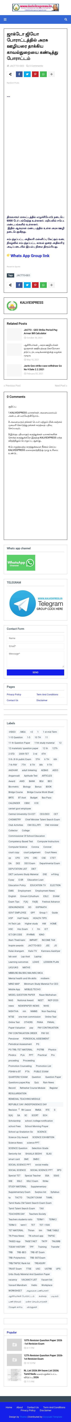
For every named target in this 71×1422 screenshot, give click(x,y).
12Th (55, 748)
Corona (35, 847)
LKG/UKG (13, 967)
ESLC (46, 896)
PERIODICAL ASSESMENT (36, 1038)
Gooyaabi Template (52, 1417)
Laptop (37, 956)
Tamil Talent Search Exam (22, 1208)
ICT (46, 929)
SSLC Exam (32, 1181)
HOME (53, 923)
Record (12, 1088)
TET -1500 (44, 1225)
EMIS (11, 891)
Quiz (36, 1082)
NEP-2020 (53, 1000)
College (26, 830)
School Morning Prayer (36, 1126)
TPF (32, 1247)
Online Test (14, 1022)
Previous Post (13, 385)
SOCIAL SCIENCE (17, 1170)
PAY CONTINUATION (48, 1027)
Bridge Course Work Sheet (40, 792)
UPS (58, 1268)
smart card (14, 1159)
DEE (18, 863)
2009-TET (24, 754)
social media (41, 1164)
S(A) (11, 1115)
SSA (47, 1175)
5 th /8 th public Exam (20, 759)
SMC (26, 1159)
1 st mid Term (50, 732)
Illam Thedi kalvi (17, 940)
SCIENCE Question (18, 1148)
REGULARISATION (18, 1093)
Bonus (38, 786)
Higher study (31, 923)
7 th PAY (13, 765)
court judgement (32, 852)
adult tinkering (29, 770)
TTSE (28, 1268)
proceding (14, 1060)
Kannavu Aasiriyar (50, 951)
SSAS (56, 1175)
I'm (38, 929)
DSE (45, 874)
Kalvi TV (32, 951)
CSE (44, 858)
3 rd (35, 754)
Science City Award (18, 1137)
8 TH (32, 765)
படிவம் (55, 1296)
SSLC (19, 1181)
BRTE (11, 797)
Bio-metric (14, 786)
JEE (48, 945)
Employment (24, 891)
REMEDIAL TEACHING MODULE (24, 1099)
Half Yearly (23, 918)
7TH (23, 765)
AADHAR (13, 770)
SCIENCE (42, 1132)
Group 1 (43, 912)
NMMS (33, 1011)
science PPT (33, 1142)
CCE (36, 803)
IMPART (33, 940)
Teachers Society (37, 1214)
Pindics (12, 1055)
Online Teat (50, 1016)
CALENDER (14, 803)
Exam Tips (14, 901)
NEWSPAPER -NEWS (28, 1006)
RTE (48, 1110)
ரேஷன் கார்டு (16, 1307)
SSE (10, 1181)
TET (33, 1225)
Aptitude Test (30, 775)
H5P (11, 918)
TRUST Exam (15, 1268)
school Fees (15, 1126)
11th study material (44, 743)
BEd (41, 781)
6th (55, 759)
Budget (33, 797)
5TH (38, 759)
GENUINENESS (16, 907)
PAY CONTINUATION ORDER (23, 1033)
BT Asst (22, 797)
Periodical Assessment (20, 1044)
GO (29, 907)
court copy (14, 852)
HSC (11, 929)
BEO (50, 781)
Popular (12, 1332)
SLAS (48, 1153)
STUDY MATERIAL (18, 1186)
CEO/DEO (44, 814)
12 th (45, 748)
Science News (16, 1142)
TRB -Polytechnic (17, 1258)
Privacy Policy (14, 694)
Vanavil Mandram (18, 1285)
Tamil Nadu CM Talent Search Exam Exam (30, 1203)
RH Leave (26, 1110)
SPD (59, 1170)
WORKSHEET (15, 1290)
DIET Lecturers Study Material (23, 874)
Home (9, 1407)
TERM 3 (12, 1225)
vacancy (13, 1279)
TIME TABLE (53, 1230)
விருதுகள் (32, 1307)
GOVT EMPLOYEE (17, 912)
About (19, 1407)
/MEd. (23, 732)
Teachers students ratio (20, 1219)
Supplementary (38, 1186)
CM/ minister (51, 825)
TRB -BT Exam (37, 1252)
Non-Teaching (49, 1011)
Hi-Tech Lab (14, 923)
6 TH (46, 759)
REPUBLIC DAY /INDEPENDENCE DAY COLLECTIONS (28, 1105)
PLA (22, 1055)
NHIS (46, 1006)
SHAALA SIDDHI (33, 1153)
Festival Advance (51, 901)
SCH (45, 1115)
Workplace (46, 1285)
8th (41, 765)
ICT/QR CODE (15, 934)
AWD (22, 781)
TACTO (18, 1197)
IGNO (41, 934)
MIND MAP (14, 984)
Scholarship (15, 1121)
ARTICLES (47, 775)
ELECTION (55, 885)
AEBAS (44, 770)
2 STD (12, 754)
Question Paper (53, 1077)
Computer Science (18, 847)
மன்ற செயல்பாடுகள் (36, 1301)
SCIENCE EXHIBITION (43, 1137)
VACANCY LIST (29, 1279)
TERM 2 (53, 1219)
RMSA (38, 1110)
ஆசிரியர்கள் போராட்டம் (21, 1296)
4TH (43, 754)
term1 (24, 1225)
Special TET (14, 1175)
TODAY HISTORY (17, 1247)
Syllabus (55, 1192)
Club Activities (16, 825)
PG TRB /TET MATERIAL (21, 1049)
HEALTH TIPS (40, 918)
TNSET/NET (31, 1241)
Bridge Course (16, 792)
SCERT (35, 1115)
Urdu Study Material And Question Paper (29, 1274)
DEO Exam (29, 863)
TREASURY (39, 1263)
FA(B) (35, 901)
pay (31, 1027)
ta (10, 1197)
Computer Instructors (48, 841)
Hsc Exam (22, 929)
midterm (45, 978)
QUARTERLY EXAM (18, 1077)
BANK (32, 781)
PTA (27, 1071)
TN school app (35, 1236)
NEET (41, 1000)
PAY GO (45, 1033)
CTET (53, 858)
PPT (31, 1055)
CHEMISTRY (15, 819)
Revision (13, 1110)
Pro (53, 1055)
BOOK (49, 786)
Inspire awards (16, 945)
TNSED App (14, 1241)
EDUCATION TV (38, 885)
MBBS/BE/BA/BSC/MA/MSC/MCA (26, 973)
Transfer (55, 1247)
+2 (31, 732)
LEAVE (36, 962)
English (12, 896)
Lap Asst (25, 956)
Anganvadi (14, 775)
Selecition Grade (40, 1148)
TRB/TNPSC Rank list (19, 1263)
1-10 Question (16, 737)
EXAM (56, 896)
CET (56, 814)
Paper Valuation (17, 1027)
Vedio (34, 1285)
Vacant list (46, 1279)
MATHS (26, 967)
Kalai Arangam (16, 951)
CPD (17, 858)
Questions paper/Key (19, 1082)
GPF (33, 912)
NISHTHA (13, 1011)
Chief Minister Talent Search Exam (42, 819)
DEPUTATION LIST (18, 869)
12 (60, 743)
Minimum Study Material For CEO (41, 984)
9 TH (49, 765)
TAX (41, 1208)
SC (25, 1115)
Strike (45, 1181)
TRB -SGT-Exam (37, 1258)
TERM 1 (40, 1219)
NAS (11, 1000)
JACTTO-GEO (17, 65)
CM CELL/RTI (34, 825)
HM (44, 923)
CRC (35, 858)
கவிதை (43, 1296)
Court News (51, 852)
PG (37, 1044)
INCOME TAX (48, 940)
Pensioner (14, 1038)
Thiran (31, 1230)
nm (24, 1011)
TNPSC (51, 1236)
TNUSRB (56, 1241)
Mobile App (14, 989)
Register (54, 1088)
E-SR (21, 880)
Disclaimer (42, 700)
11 (46, 737)
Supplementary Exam (19, 1192)
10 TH (38, 737)
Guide (55, 912)
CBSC (27, 803)
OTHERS (28, 1022)
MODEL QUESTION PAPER (22, 995)
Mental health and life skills (22, 978)
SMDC (36, 1159)
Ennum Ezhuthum (29, 896)
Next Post (60, 385)
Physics (52, 1049)
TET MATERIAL (16, 1230)
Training (42, 1247)
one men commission (30, 1016)
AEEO (55, 770)
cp (10, 858)
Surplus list (40, 1192)
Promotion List (43, 1066)
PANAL (51, 1022)
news (11, 1006)
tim (40, 1230)
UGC (38, 1268)
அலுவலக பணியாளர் (37, 1290)
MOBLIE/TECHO (32, 989)
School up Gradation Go (21, 1132)
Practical (42, 1055)
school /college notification (39, 1121)
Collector (13, 830)
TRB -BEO (21, 1252)
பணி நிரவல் (15, 1301)
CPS (26, 858)
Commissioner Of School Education (27, 836)
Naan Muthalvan (47, 995)
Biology (27, 786)
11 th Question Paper (19, 743)
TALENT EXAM (34, 1197)
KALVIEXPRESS (31, 302)
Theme (23, 1417)
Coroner (47, 847)
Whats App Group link (28, 255)
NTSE (11, 1016)
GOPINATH (41, 907)
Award (12, 781)
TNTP (44, 1241)
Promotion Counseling (20, 1066)
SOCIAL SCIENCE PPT (20, 1164)
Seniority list (15, 1153)
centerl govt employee (20, 808)
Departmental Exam (50, 863)
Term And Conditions (47, 694)
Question (36, 1077)
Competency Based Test (21, 841)
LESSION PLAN (51, 962)
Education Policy (17, 885)
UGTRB (48, 1268)
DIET (33, 869)
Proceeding (29, 1060)
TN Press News (16, 1236)
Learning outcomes (18, 962)
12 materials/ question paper (23, 748)
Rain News (48, 1082)
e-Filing (55, 874)
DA (10, 863)
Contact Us (12, 700)
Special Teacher (33, 1175)
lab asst (13, 956)
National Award (25, 1000)
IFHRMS (31, 934)
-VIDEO (12, 732)
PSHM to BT (15, 1071)
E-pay (11, 880)
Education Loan (35, 880)
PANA (40, 1022)
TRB (10, 1252)
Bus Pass (46, 797)
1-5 (28, 737)
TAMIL (49, 1197)
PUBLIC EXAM (41, 1071)
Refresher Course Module (32, 1088)
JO (55, 945)
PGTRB (40, 1049)
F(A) (26, 901)
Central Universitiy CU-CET (22, 814)
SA (18, 1115)
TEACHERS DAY (17, 1214)
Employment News (45, 891)
